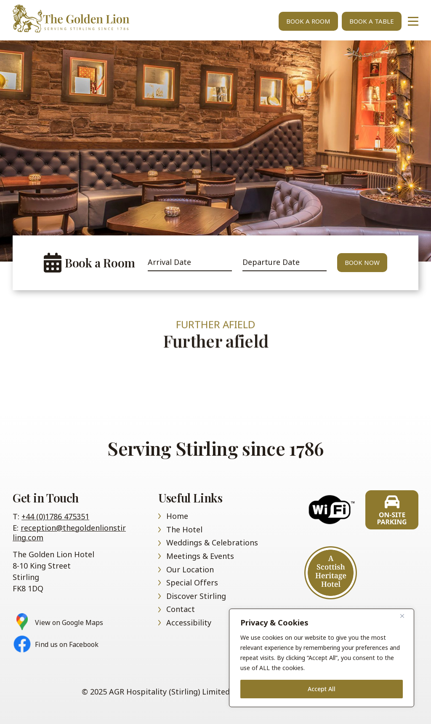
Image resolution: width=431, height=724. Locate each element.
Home (80, 18)
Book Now (362, 262)
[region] (321, 658)
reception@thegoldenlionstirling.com (69, 532)
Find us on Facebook (66, 645)
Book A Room (308, 21)
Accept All (321, 689)
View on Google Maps (69, 623)
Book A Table (371, 21)
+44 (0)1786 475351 (55, 516)
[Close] (405, 616)
